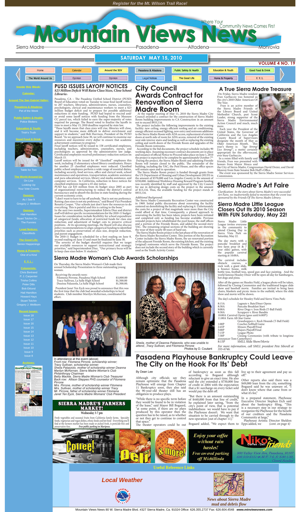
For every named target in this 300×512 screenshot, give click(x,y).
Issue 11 (28, 343)
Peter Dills (29, 284)
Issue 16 (28, 323)
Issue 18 (28, 315)
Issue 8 (28, 355)
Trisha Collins (28, 280)
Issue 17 (28, 319)
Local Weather (122, 480)
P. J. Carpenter (28, 276)
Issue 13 (28, 335)
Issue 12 (28, 339)
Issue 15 (28, 327)
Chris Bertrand (28, 272)
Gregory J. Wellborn (29, 304)
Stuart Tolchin (28, 300)
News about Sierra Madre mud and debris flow (229, 499)
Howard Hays (28, 296)
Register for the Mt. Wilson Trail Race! (150, 3)
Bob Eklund (29, 288)
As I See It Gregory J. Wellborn (29, 199)
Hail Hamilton (29, 292)
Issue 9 (28, 351)
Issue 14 (28, 331)
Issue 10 (28, 347)
